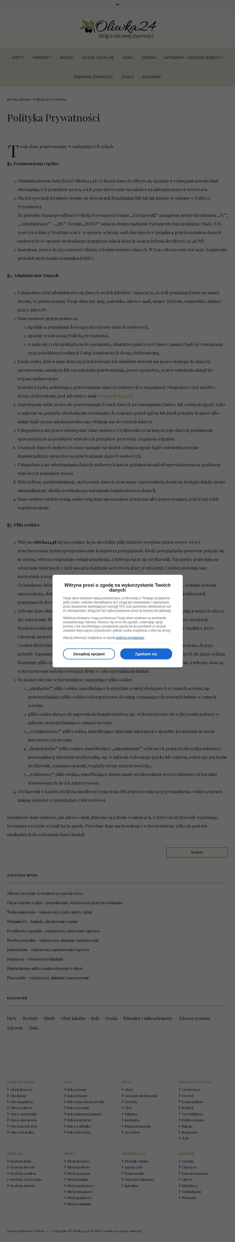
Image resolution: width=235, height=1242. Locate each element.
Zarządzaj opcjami (89, 654)
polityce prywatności (130, 638)
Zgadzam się (146, 654)
